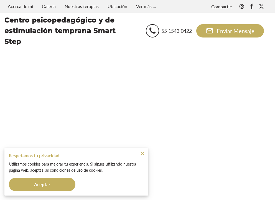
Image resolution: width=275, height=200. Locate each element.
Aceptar (42, 184)
